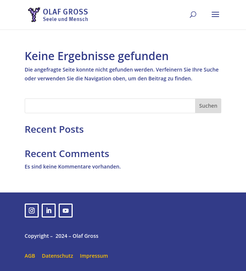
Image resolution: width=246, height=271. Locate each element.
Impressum (94, 255)
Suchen (208, 105)
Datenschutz (57, 255)
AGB (30, 255)
